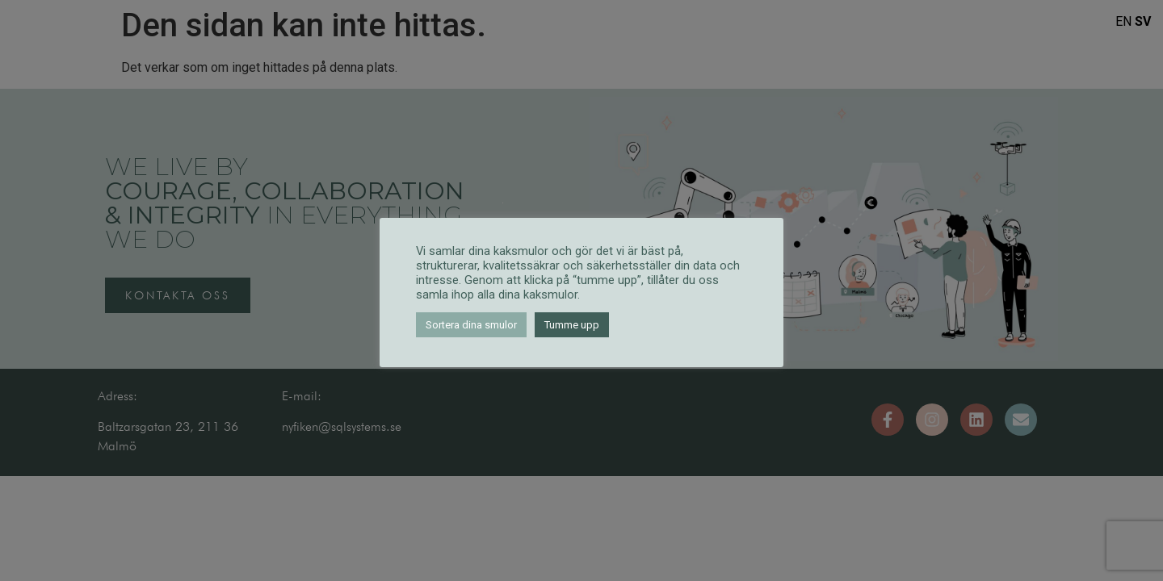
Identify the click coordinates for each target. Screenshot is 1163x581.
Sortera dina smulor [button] (471, 325)
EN (1123, 21)
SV (1143, 21)
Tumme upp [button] (571, 325)
